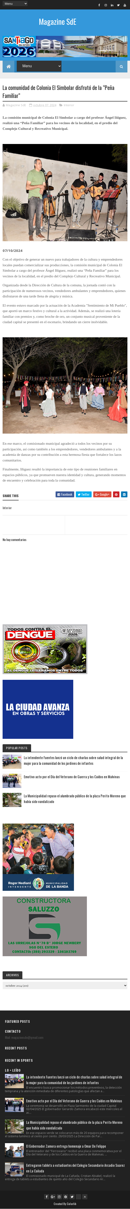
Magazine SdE (57, 21)
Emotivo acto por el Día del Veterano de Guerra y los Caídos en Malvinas (72, 776)
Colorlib (71, 1204)
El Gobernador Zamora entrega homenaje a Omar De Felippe (66, 1146)
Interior (69, 105)
